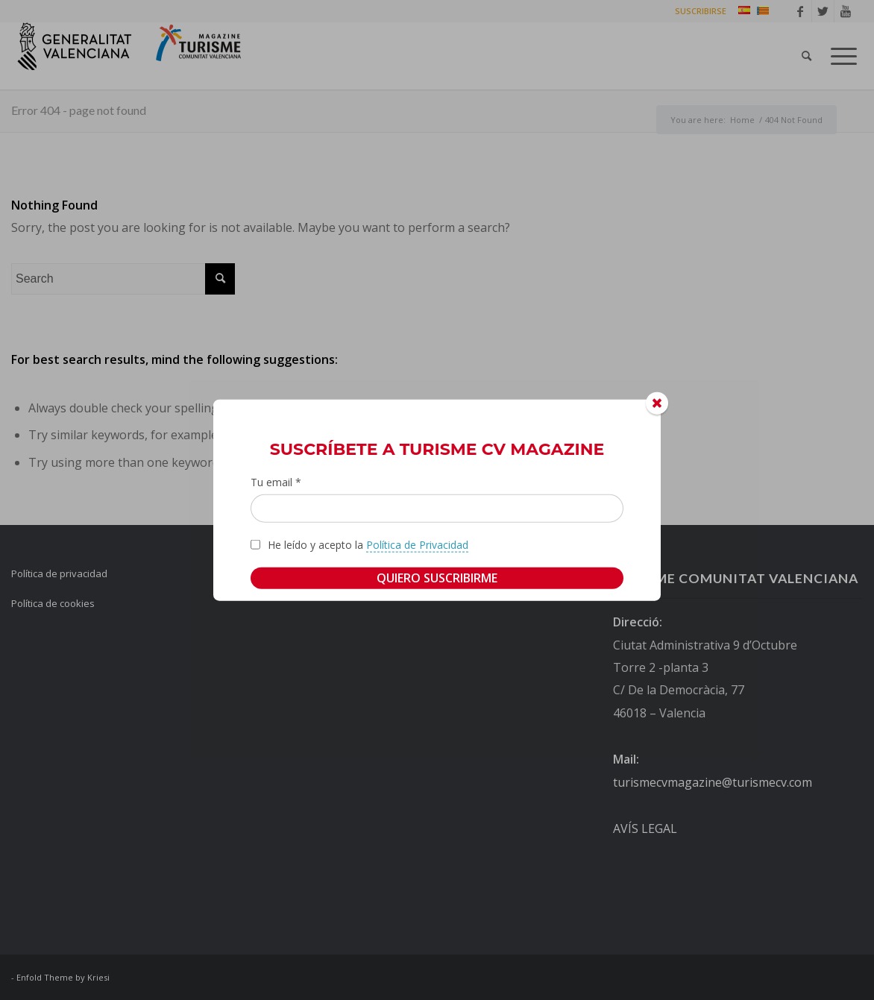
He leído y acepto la (368, 544)
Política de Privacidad (417, 544)
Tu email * (276, 482)
